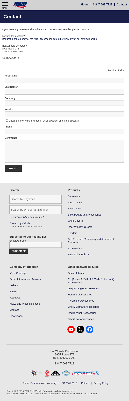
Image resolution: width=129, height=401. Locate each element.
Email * (9, 109)
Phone (8, 126)
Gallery (14, 285)
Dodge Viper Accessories (82, 312)
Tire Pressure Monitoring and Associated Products (91, 241)
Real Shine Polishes (79, 254)
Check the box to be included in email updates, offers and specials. (44, 120)
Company (10, 98)
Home (84, 4)
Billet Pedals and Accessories (84, 214)
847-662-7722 (102, 4)
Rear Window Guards (80, 226)
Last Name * (11, 87)
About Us (15, 297)
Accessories (75, 248)
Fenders (72, 233)
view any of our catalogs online (80, 39)
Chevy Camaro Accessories (83, 306)
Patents (85, 383)
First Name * (12, 75)
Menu (5, 8)
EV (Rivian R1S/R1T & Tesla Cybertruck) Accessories (91, 281)
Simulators (74, 196)
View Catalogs (18, 273)
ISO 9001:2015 (69, 383)
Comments (11, 137)
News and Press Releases (25, 303)
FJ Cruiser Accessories (81, 300)
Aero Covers (75, 202)
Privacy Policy (101, 383)
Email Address (17, 240)
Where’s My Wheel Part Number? (27, 217)
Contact (122, 4)
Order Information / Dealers (25, 279)
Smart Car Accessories (81, 319)
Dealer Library (76, 273)
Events (14, 291)
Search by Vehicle (26, 225)
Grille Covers (75, 220)
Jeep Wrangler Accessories (83, 288)
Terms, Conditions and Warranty (39, 383)
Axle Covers (75, 208)
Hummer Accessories (80, 294)
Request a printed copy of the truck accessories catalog (31, 39)
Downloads (16, 315)
